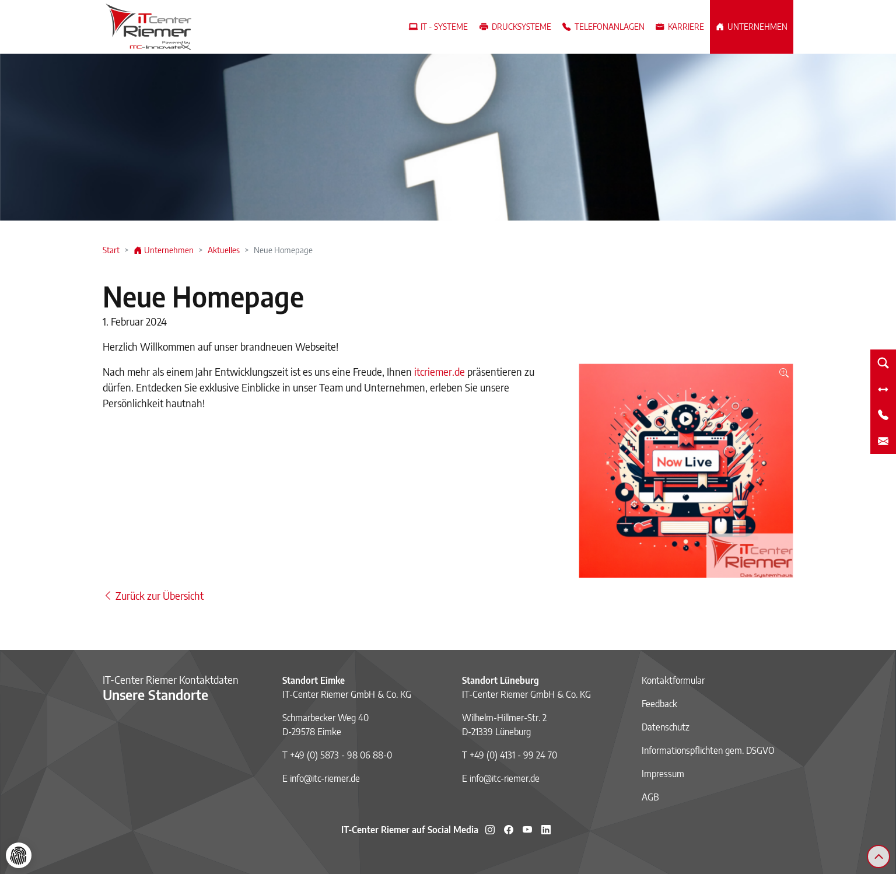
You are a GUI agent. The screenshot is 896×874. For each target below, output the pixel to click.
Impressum (663, 773)
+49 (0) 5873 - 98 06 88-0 (341, 755)
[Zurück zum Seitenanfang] (878, 856)
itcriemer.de (439, 371)
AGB (650, 797)
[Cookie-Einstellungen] (19, 855)
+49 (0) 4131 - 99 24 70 (513, 755)
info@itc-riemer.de (325, 778)
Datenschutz (666, 727)
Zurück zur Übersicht (153, 595)
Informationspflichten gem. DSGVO (708, 750)
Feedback (659, 703)
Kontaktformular (673, 680)
